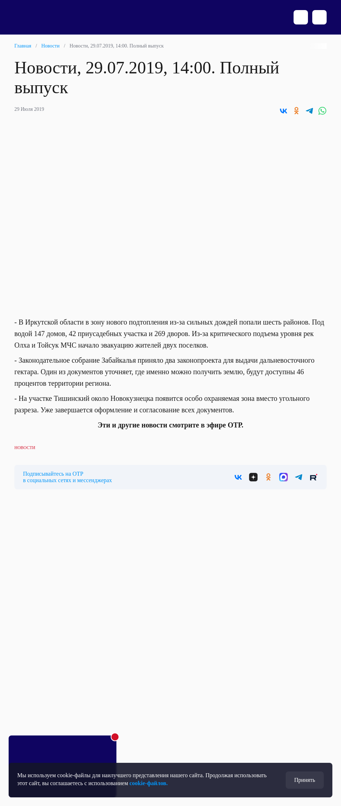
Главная (22, 46)
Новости (50, 46)
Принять (304, 780)
